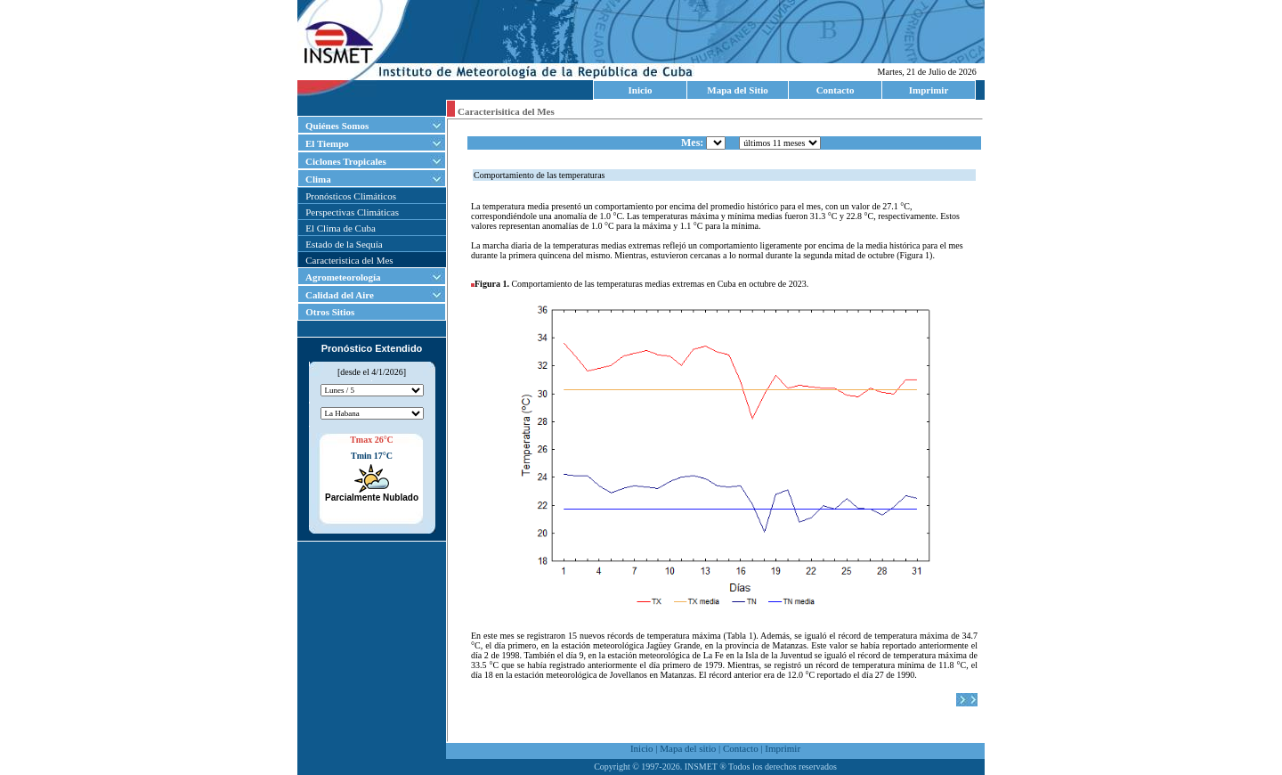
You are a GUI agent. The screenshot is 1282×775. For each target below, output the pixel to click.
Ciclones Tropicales (345, 161)
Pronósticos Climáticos (350, 196)
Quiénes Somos (337, 125)
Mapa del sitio (688, 748)
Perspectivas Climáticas (352, 212)
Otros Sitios (326, 311)
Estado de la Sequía (343, 244)
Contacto (835, 90)
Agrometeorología (343, 277)
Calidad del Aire (339, 295)
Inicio (641, 90)
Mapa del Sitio (737, 90)
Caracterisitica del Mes (506, 111)
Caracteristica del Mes (349, 260)
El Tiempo (327, 143)
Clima (318, 179)
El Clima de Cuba (340, 228)
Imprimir (929, 90)
